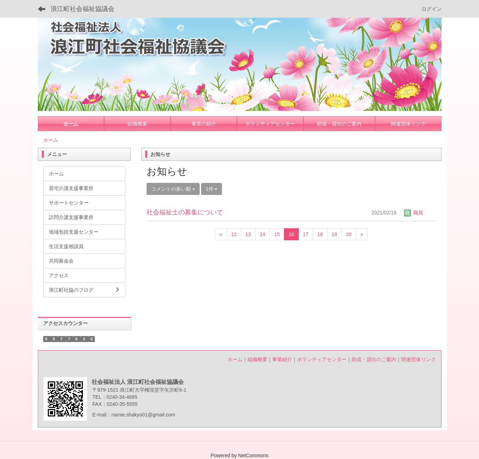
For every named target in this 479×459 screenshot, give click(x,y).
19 (334, 234)
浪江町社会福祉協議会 (82, 8)
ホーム (50, 140)
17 (306, 234)
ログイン (431, 9)
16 (291, 234)
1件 (212, 189)
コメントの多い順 (173, 189)
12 (234, 234)
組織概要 (257, 359)
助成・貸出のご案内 (374, 359)
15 (277, 234)
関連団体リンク (418, 359)
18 (320, 234)
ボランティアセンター (322, 359)
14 (263, 234)
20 (349, 234)
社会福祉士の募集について (185, 212)
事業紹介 (282, 359)
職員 (413, 212)
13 (248, 234)
